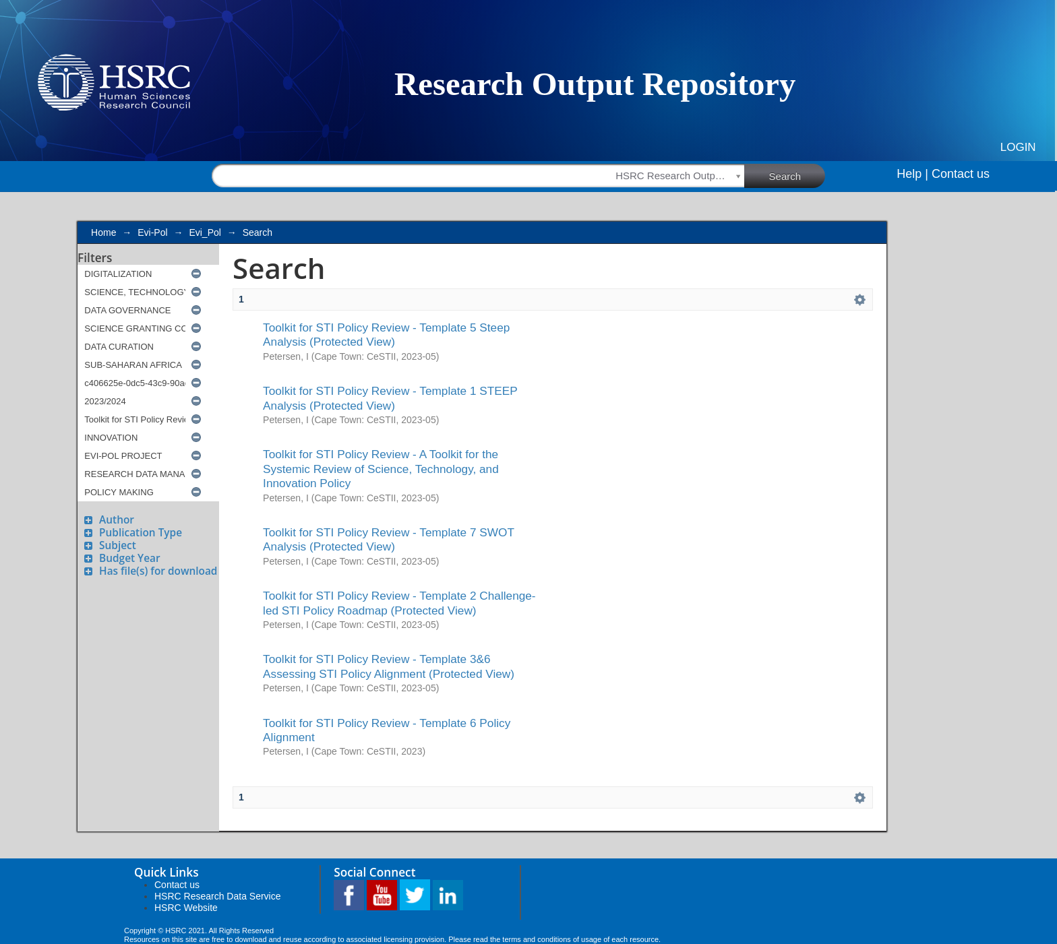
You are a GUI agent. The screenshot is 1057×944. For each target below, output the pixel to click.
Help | (912, 174)
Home (103, 232)
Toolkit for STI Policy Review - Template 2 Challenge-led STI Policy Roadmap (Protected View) (399, 603)
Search (797, 175)
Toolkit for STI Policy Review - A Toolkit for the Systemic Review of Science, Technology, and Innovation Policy (381, 468)
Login (1018, 147)
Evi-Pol (152, 232)
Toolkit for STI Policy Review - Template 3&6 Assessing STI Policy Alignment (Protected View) (388, 666)
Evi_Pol (204, 232)
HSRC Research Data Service (217, 896)
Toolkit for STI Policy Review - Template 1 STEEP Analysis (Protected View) (390, 398)
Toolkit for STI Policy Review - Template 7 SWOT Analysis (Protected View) (388, 539)
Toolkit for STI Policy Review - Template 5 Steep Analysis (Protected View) (386, 334)
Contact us (961, 174)
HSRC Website (186, 907)
